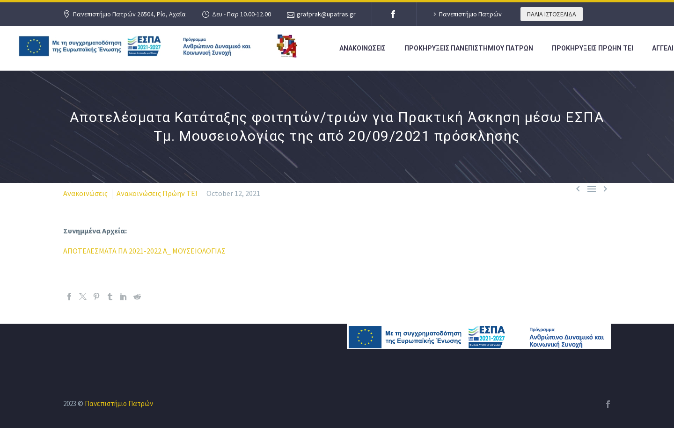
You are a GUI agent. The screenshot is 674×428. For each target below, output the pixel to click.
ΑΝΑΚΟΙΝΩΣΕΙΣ (362, 48)
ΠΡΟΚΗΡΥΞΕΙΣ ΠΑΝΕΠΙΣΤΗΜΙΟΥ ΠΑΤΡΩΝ (468, 48)
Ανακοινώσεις (85, 193)
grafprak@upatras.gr (326, 14)
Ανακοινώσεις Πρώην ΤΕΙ (157, 193)
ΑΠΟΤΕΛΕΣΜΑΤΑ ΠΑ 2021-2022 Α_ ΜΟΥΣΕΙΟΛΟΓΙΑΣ (144, 250)
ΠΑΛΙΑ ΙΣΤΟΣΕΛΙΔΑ (551, 14)
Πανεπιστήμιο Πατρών (470, 14)
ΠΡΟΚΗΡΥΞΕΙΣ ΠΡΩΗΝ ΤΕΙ (592, 48)
